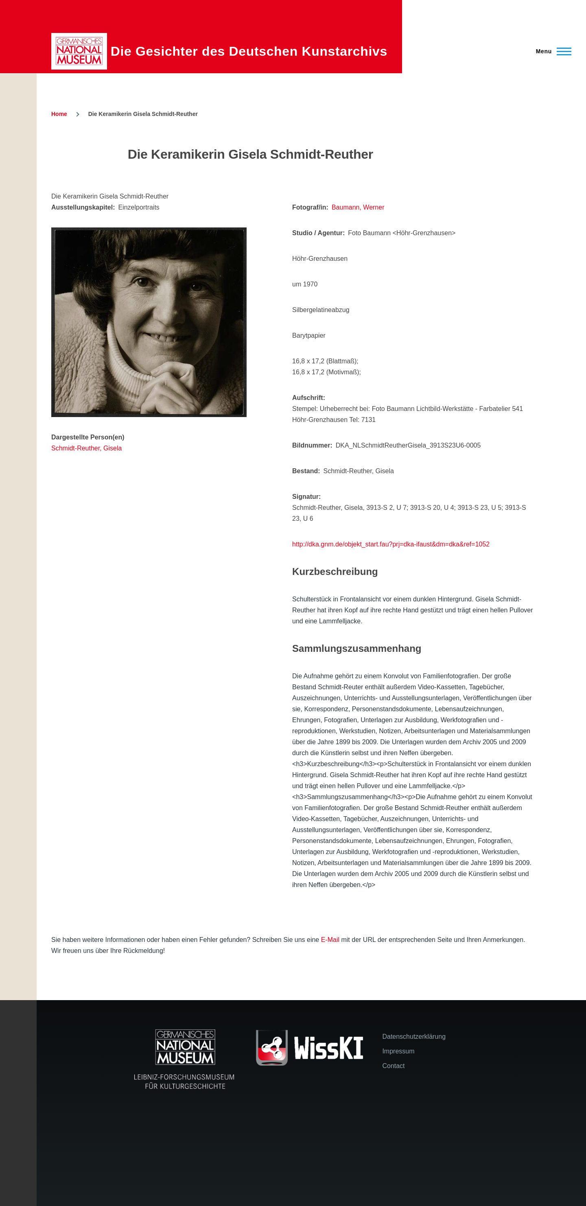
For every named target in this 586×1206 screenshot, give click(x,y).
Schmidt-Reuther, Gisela (86, 448)
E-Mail (330, 939)
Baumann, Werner (358, 207)
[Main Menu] (551, 51)
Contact (393, 1065)
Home (59, 114)
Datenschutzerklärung (414, 1036)
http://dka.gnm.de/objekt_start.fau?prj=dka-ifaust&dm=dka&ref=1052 (391, 544)
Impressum (398, 1051)
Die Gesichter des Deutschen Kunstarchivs (249, 51)
